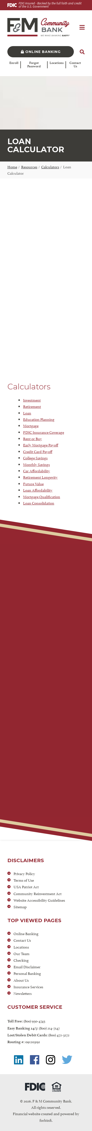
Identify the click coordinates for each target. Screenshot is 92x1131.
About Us (21, 980)
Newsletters (22, 993)
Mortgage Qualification (41, 496)
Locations (57, 63)
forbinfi (45, 1120)
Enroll (13, 63)
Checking (21, 960)
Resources (29, 166)
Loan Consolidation (38, 502)
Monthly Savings (36, 464)
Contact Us (75, 64)
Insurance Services (28, 986)
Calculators (50, 166)
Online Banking (41, 52)
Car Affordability (36, 470)
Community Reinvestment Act (37, 893)
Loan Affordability (38, 490)
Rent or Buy (32, 438)
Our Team (21, 953)
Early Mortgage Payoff (40, 444)
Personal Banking (27, 973)
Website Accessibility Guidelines (39, 900)
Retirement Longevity (40, 477)
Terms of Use (23, 880)
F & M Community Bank (51, 1100)
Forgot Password (34, 64)
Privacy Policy (24, 873)
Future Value (33, 483)
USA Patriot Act (26, 886)
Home (12, 166)
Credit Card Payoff (37, 451)
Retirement (32, 406)
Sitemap (20, 906)
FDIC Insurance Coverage (43, 432)
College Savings (35, 457)
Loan (27, 412)
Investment (32, 400)
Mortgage (31, 425)
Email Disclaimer (26, 966)
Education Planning (38, 419)
